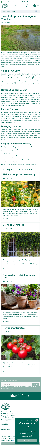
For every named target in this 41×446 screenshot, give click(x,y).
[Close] (36, 420)
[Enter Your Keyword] (16, 11)
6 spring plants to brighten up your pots (19, 276)
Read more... (6, 218)
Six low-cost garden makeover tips (19, 174)
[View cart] (34, 5)
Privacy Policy (9, 388)
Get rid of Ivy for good (13, 224)
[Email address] (20, 384)
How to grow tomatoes (14, 328)
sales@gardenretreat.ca (10, 420)
